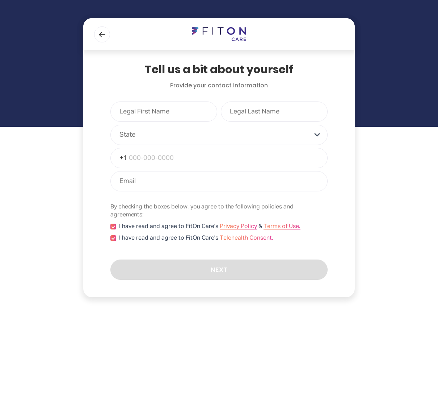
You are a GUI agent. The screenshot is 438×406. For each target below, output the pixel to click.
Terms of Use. (282, 226)
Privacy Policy (238, 226)
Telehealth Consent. (246, 238)
